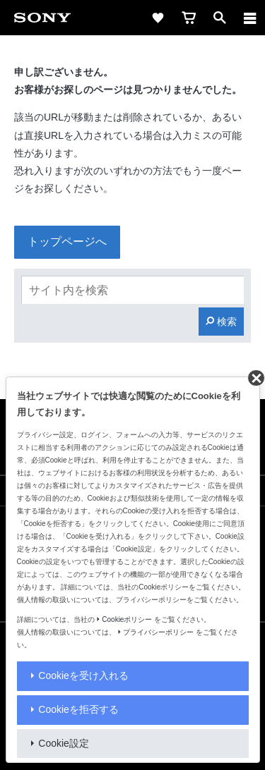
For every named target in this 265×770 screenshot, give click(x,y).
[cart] (188, 17)
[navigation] (250, 17)
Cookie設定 (63, 743)
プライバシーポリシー (158, 632)
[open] (219, 17)
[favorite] (157, 17)
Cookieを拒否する (78, 709)
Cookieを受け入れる (83, 675)
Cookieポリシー (127, 619)
